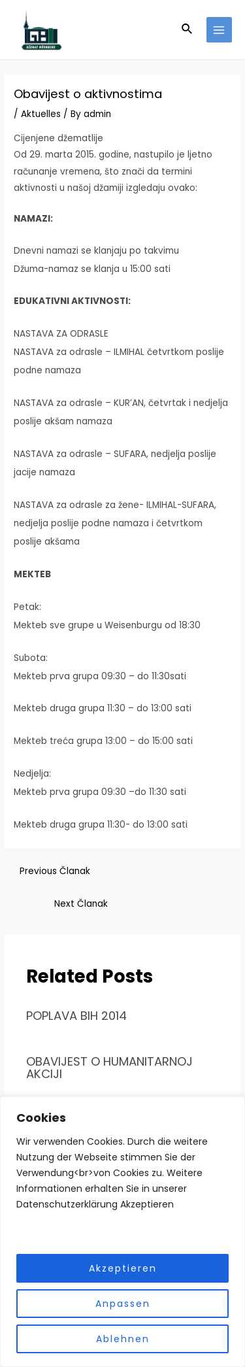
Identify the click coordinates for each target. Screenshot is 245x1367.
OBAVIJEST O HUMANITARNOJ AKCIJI (109, 1067)
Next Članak (81, 904)
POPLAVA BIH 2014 (76, 1015)
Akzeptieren (123, 1268)
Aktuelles (41, 114)
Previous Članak (55, 871)
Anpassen (122, 1303)
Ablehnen (123, 1338)
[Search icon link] (187, 30)
